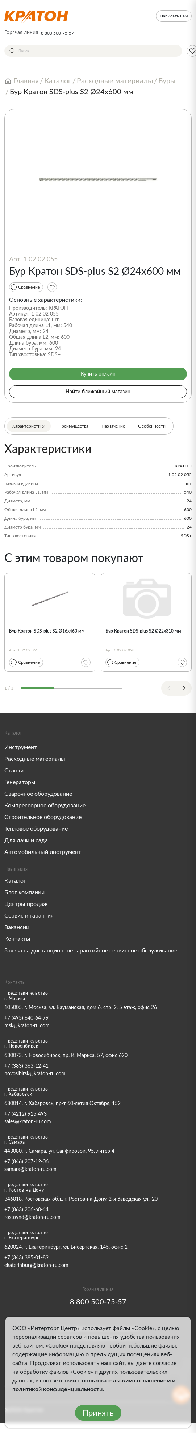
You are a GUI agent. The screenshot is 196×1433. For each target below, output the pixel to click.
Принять (98, 1413)
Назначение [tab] (113, 426)
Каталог (15, 881)
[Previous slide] (168, 688)
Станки (14, 771)
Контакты (17, 939)
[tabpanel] (98, 490)
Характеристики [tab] (28, 426)
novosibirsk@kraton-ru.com (35, 1073)
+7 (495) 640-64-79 (26, 1018)
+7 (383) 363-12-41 (26, 1066)
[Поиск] (93, 51)
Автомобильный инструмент (42, 852)
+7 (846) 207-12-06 (26, 1161)
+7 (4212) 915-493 (25, 1114)
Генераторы (20, 782)
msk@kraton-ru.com (27, 1025)
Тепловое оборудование (36, 829)
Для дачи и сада (26, 840)
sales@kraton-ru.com (27, 1121)
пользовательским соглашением (126, 1381)
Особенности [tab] (152, 426)
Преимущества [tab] (73, 426)
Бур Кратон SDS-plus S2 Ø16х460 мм (47, 631)
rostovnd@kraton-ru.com (32, 1217)
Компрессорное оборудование (45, 805)
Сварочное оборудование (38, 794)
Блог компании (24, 892)
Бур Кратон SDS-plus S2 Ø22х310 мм (143, 631)
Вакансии (16, 927)
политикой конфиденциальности (57, 1389)
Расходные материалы (34, 759)
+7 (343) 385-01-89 (26, 1257)
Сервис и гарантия (29, 916)
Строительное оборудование (43, 817)
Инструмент (20, 747)
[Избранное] (52, 287)
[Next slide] (184, 688)
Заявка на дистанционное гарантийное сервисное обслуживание (90, 951)
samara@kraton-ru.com (30, 1169)
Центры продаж (26, 904)
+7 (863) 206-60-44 (26, 1209)
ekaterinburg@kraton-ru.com (36, 1265)
